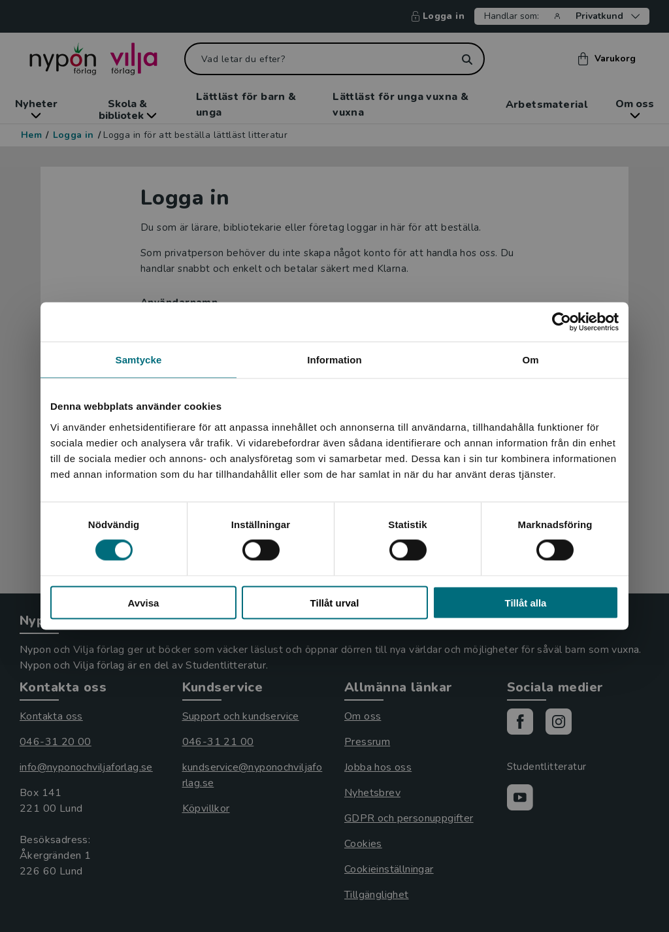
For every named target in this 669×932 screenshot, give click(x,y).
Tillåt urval (334, 602)
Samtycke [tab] (139, 359)
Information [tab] (334, 359)
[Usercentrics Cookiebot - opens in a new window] (561, 322)
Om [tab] (530, 359)
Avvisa (143, 602)
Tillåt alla (526, 602)
